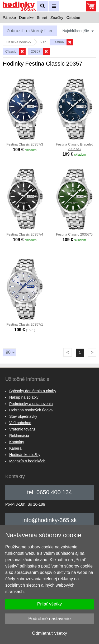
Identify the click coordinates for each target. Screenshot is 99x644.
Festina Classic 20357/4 (24, 234)
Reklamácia (19, 435)
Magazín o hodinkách (27, 461)
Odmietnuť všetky (49, 633)
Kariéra (15, 448)
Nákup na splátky (23, 397)
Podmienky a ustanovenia (31, 404)
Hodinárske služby (24, 455)
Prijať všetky (49, 604)
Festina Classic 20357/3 (24, 144)
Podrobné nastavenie (49, 618)
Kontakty (16, 442)
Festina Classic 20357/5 (74, 234)
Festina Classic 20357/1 (24, 324)
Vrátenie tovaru (22, 429)
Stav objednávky (23, 416)
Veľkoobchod (20, 423)
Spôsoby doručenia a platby (32, 391)
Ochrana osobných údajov (31, 410)
